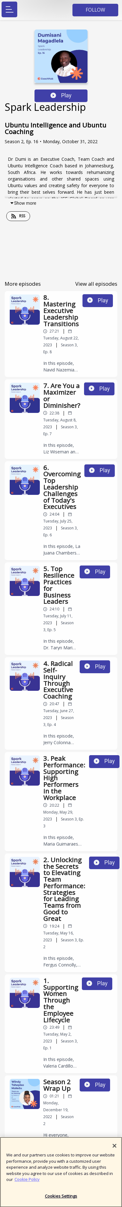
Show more (23, 203)
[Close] (114, 1148)
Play (61, 95)
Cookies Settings (61, 1198)
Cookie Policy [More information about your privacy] (27, 1182)
